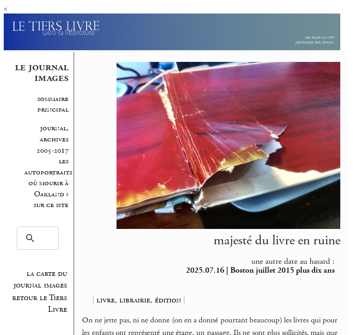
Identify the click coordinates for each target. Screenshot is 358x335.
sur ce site (51, 205)
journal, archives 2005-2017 (52, 139)
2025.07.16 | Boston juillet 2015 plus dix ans (260, 270)
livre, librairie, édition (138, 300)
